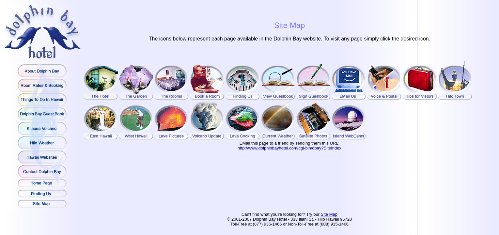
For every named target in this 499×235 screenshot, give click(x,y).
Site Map (329, 214)
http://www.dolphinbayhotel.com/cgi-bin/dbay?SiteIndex (289, 148)
